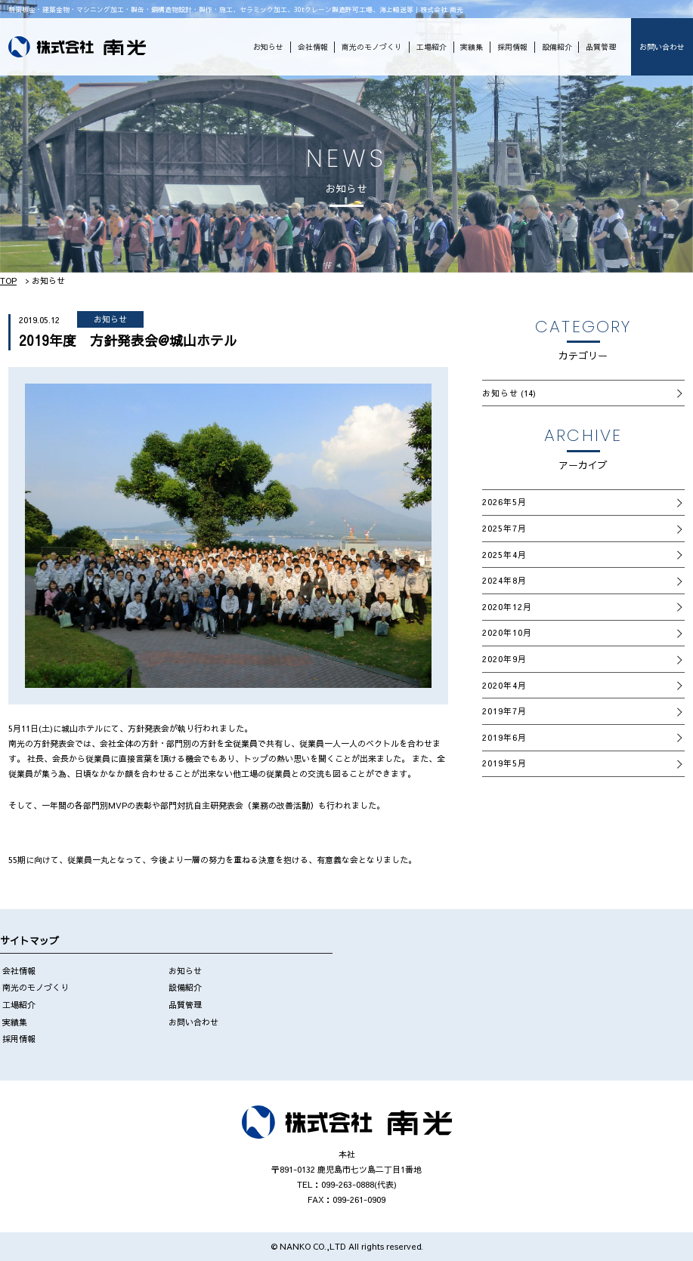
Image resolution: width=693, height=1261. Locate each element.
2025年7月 (504, 528)
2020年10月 (507, 632)
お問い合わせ (662, 47)
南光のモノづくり (372, 47)
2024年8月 (504, 580)
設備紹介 (557, 47)
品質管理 (601, 47)
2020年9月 (504, 658)
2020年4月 (504, 685)
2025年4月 (504, 554)
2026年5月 (504, 501)
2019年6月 (504, 737)
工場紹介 (431, 47)
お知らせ (268, 47)
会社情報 (313, 47)
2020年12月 (507, 606)
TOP (8, 280)
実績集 (471, 47)
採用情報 (512, 47)
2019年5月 (504, 763)
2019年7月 (504, 711)
